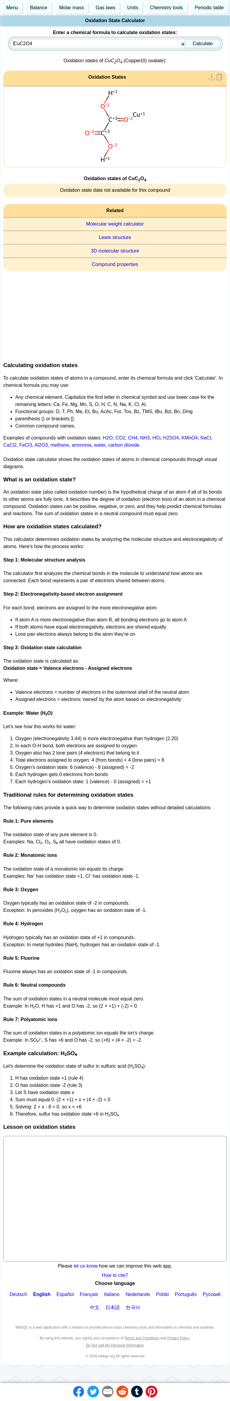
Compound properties (115, 264)
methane (59, 445)
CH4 (132, 437)
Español (65, 1294)
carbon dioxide (123, 445)
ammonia (82, 445)
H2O (108, 437)
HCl (156, 437)
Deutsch (18, 1294)
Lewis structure (115, 237)
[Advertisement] (115, 314)
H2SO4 (171, 437)
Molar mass (71, 7)
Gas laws (106, 7)
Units (132, 7)
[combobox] (115, 44)
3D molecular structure (115, 250)
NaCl (205, 437)
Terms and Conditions (142, 1338)
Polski (162, 1294)
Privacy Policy (178, 1338)
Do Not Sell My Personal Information (115, 1345)
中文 (94, 1307)
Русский (211, 1294)
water (99, 445)
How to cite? (115, 1275)
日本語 (112, 1307)
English (42, 1294)
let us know (86, 1265)
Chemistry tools (166, 7)
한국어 (133, 1307)
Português (186, 1294)
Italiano (112, 1294)
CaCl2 (9, 445)
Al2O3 (41, 445)
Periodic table (209, 7)
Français (89, 1294)
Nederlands (137, 1294)
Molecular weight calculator (115, 223)
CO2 (120, 437)
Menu (12, 7)
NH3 (145, 437)
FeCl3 (25, 445)
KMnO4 (189, 437)
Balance (38, 7)
